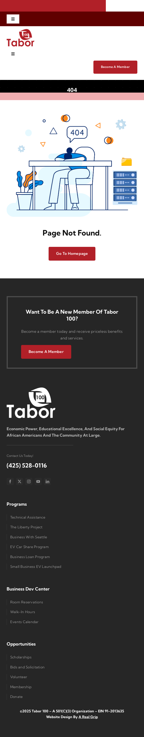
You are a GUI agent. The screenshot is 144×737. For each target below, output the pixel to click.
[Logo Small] (31, 388)
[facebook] (10, 481)
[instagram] (28, 481)
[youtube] (38, 481)
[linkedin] (47, 481)
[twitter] (19, 481)
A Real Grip (88, 717)
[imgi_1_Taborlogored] (20, 30)
